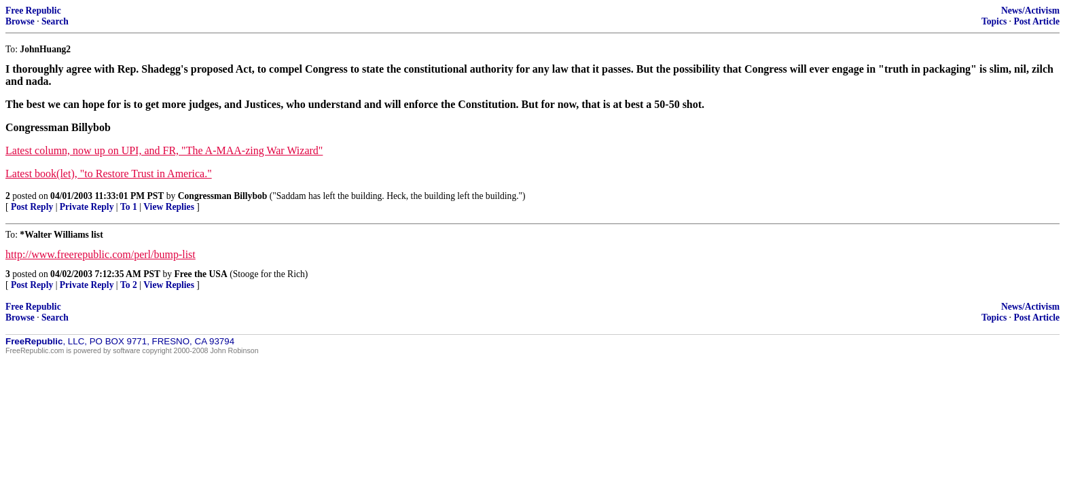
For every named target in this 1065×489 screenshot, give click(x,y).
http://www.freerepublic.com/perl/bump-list (100, 254)
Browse (20, 21)
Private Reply (87, 207)
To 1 (128, 207)
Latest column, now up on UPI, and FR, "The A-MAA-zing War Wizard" (164, 150)
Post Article (1036, 21)
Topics (994, 21)
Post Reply (32, 207)
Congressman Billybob (223, 196)
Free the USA (200, 274)
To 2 (128, 285)
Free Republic (33, 10)
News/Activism (1030, 10)
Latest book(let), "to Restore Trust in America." (108, 173)
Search (55, 21)
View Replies (168, 207)
